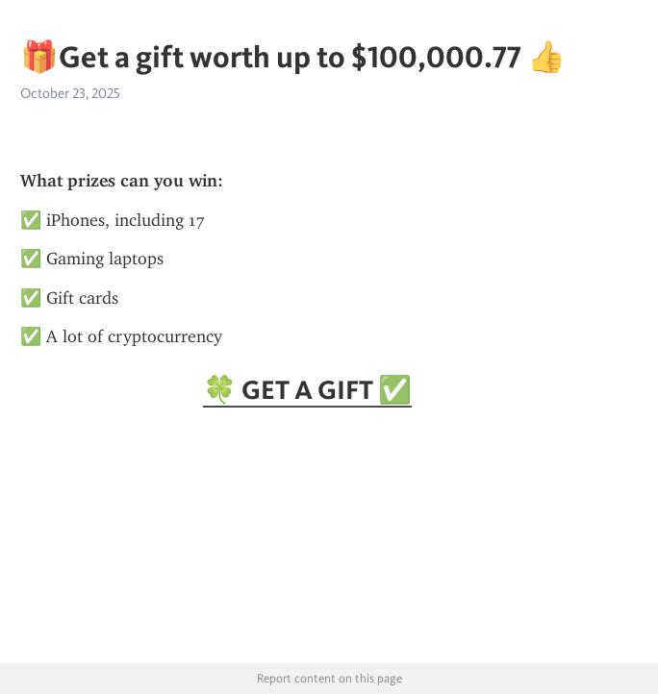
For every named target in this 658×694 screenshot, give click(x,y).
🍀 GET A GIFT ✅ (307, 389)
